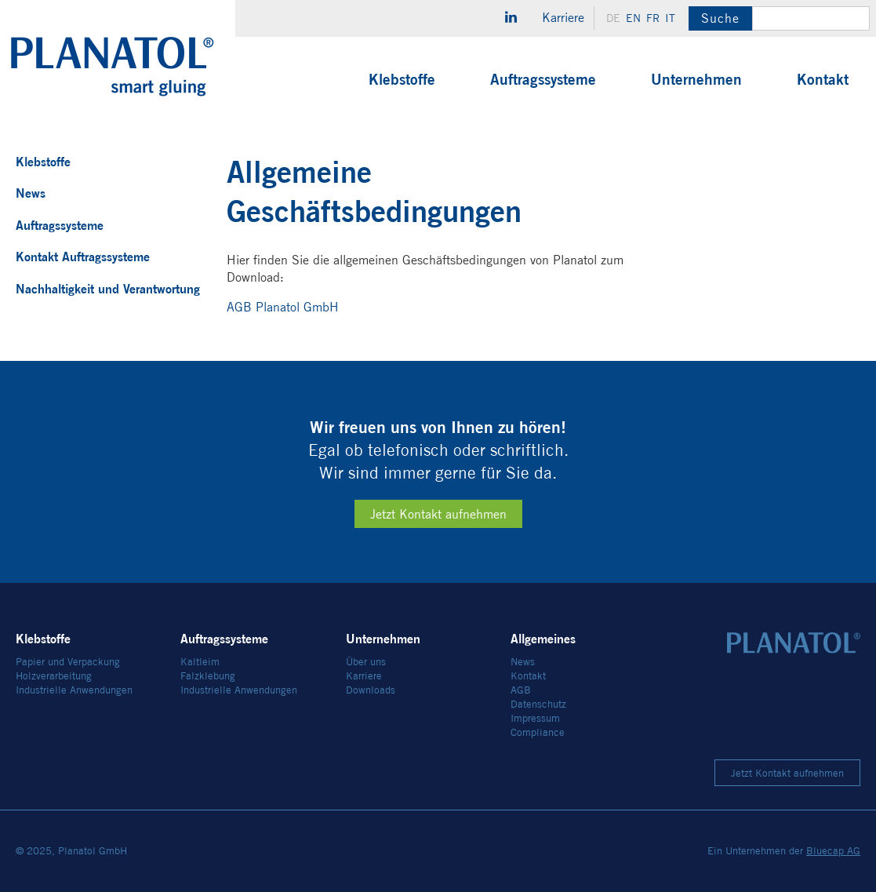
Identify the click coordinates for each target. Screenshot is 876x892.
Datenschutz (538, 704)
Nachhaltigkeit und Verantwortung (108, 289)
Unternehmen (696, 79)
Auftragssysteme (543, 79)
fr (653, 18)
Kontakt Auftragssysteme (83, 256)
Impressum (535, 718)
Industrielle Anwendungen (74, 690)
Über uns (366, 662)
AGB (521, 690)
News (30, 193)
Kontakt (823, 79)
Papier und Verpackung (68, 662)
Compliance (538, 732)
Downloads (370, 690)
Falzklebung (207, 676)
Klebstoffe (402, 79)
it (670, 18)
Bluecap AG (833, 851)
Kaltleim (200, 662)
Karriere (563, 17)
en (633, 18)
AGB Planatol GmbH (283, 307)
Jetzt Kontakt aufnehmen (438, 514)
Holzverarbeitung (54, 676)
